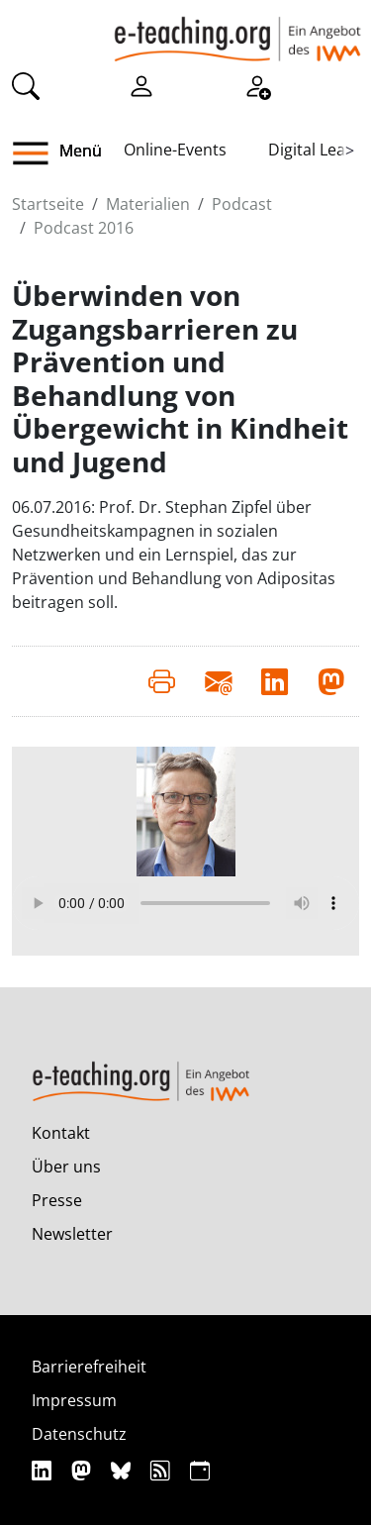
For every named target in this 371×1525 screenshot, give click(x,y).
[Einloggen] (141, 85)
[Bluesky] (123, 1470)
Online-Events (175, 149)
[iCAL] (200, 1470)
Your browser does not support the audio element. (185, 903)
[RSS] (162, 1470)
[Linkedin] (44, 1470)
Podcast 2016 (84, 228)
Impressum (74, 1400)
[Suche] (26, 85)
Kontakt (61, 1133)
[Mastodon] (83, 1470)
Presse (57, 1200)
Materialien (148, 204)
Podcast (242, 204)
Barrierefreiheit (89, 1366)
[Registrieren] (257, 85)
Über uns (66, 1166)
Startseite (48, 204)
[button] (38, 153)
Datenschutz (79, 1434)
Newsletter (72, 1234)
